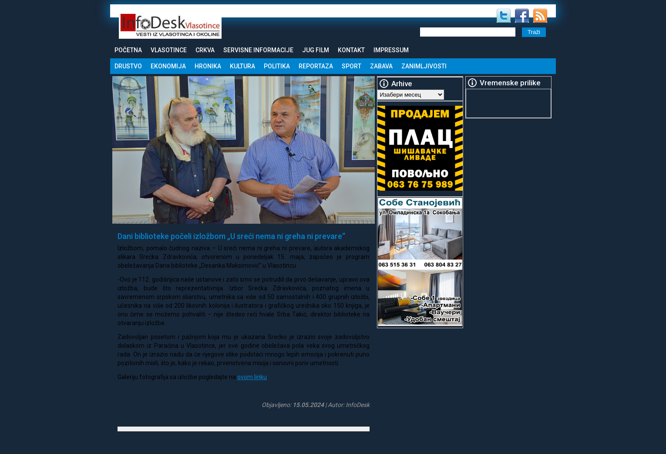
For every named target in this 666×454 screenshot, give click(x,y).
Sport (351, 66)
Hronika (208, 66)
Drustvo (128, 66)
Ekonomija (168, 66)
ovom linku (252, 376)
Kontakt (351, 50)
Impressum (391, 50)
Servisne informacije (258, 50)
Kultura (242, 66)
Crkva (205, 50)
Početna (128, 50)
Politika (277, 66)
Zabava (381, 66)
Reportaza (316, 66)
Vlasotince (169, 50)
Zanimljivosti (424, 66)
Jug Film (315, 50)
